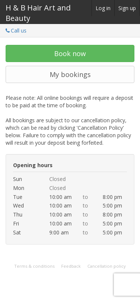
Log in (103, 8)
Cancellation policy (106, 266)
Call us (16, 30)
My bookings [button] (70, 74)
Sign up (127, 8)
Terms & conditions (34, 266)
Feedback (71, 266)
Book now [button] (70, 53)
